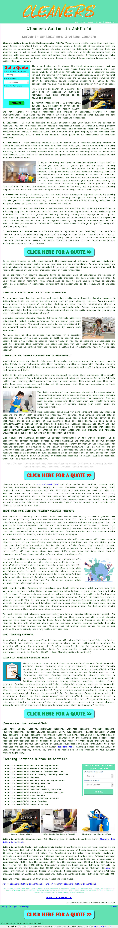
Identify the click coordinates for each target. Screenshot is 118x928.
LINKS (83, 22)
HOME (76, 22)
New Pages (13, 907)
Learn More (100, 926)
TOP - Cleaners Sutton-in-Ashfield (22, 884)
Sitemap (4, 907)
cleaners (7, 58)
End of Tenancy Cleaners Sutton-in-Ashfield (71, 884)
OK (110, 926)
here (108, 868)
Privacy (114, 907)
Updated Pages (24, 907)
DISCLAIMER (109, 22)
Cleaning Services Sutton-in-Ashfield (35, 759)
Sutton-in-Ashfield (47, 484)
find (12, 729)
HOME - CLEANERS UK (59, 897)
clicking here (66, 747)
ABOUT (90, 22)
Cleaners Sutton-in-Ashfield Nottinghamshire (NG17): (33, 43)
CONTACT (99, 22)
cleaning (89, 66)
